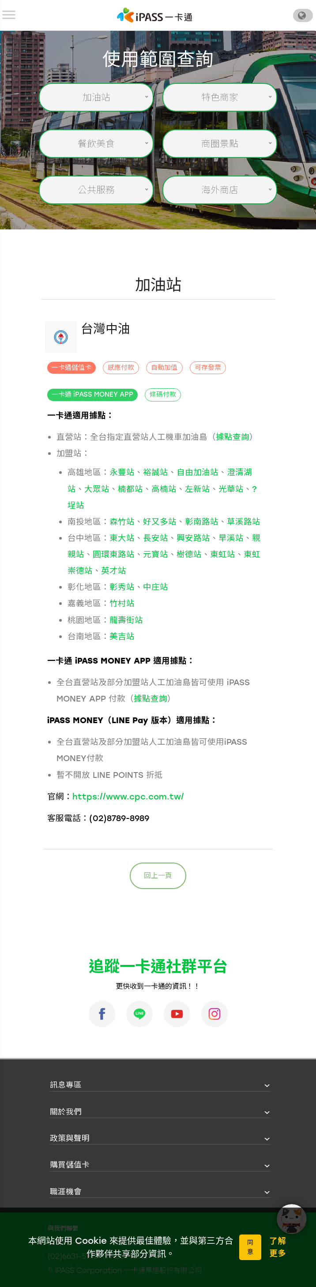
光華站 (231, 489)
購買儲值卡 (70, 1164)
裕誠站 (155, 472)
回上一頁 (158, 875)
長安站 (155, 538)
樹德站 (189, 554)
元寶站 (155, 554)
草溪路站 (243, 522)
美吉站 (122, 636)
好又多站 (160, 522)
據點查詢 (232, 437)
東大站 (122, 538)
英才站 (113, 571)
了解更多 (277, 1247)
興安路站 (193, 538)
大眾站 (96, 489)
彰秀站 (122, 587)
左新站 (197, 489)
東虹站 (222, 554)
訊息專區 (66, 1084)
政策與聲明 (70, 1138)
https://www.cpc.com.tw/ (128, 797)
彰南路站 (201, 522)
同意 (250, 1247)
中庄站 (155, 587)
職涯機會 (66, 1191)
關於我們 (66, 1111)
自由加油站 (197, 472)
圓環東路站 (114, 554)
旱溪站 (231, 538)
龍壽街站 (126, 620)
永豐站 (122, 472)
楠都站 (130, 489)
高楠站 (164, 489)
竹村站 (122, 603)
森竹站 (122, 522)
